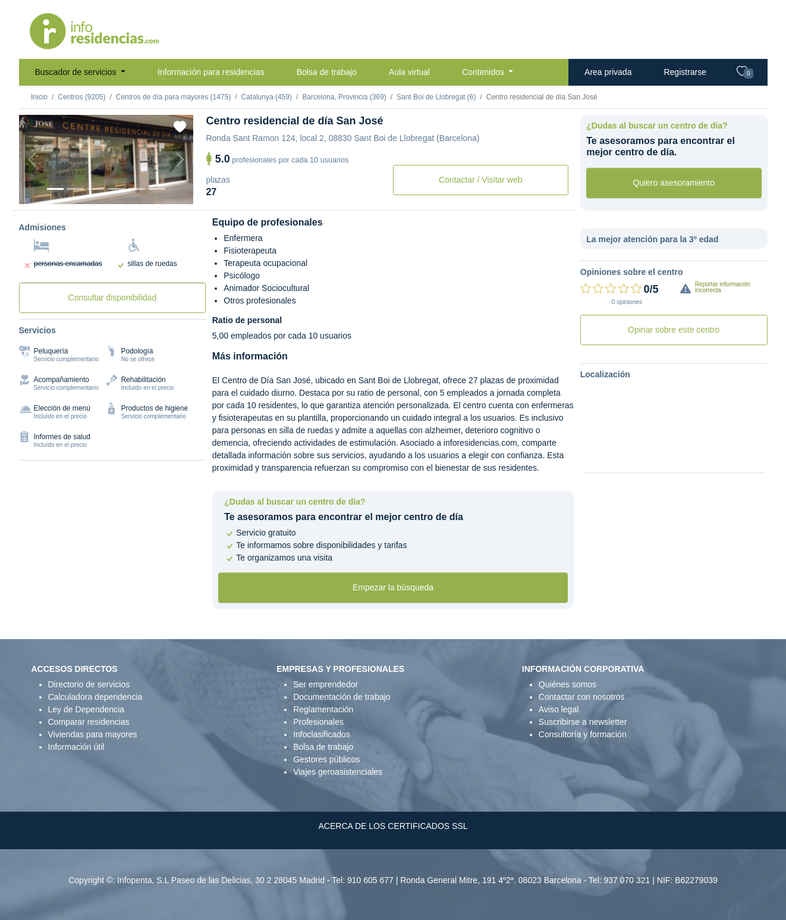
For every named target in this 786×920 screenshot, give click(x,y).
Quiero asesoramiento (674, 182)
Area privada (607, 72)
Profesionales (318, 722)
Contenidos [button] (484, 72)
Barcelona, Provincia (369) (344, 97)
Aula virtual (409, 72)
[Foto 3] (95, 189)
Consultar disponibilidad (112, 297)
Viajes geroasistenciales (337, 772)
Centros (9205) (81, 97)
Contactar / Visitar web (481, 179)
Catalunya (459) (266, 97)
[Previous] (32, 159)
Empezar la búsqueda (393, 587)
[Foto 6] (157, 189)
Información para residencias (211, 72)
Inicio (39, 97)
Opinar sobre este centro (673, 329)
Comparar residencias (89, 722)
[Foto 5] (136, 189)
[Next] (180, 159)
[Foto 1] (55, 189)
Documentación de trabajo (341, 697)
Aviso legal (559, 709)
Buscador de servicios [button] (77, 72)
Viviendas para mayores (92, 734)
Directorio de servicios (89, 684)
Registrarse (685, 72)
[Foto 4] (116, 189)
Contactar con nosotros (582, 697)
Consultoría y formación (583, 734)
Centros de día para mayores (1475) (173, 97)
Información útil (76, 747)
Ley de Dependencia (86, 709)
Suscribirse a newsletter (583, 722)
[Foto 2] (75, 189)
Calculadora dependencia (95, 697)
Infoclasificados (321, 734)
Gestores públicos (326, 759)
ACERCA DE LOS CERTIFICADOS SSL (392, 826)
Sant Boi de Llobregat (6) (436, 97)
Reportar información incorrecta (722, 287)
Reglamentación (323, 709)
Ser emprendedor (325, 684)
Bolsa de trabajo (327, 72)
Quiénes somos (567, 684)
